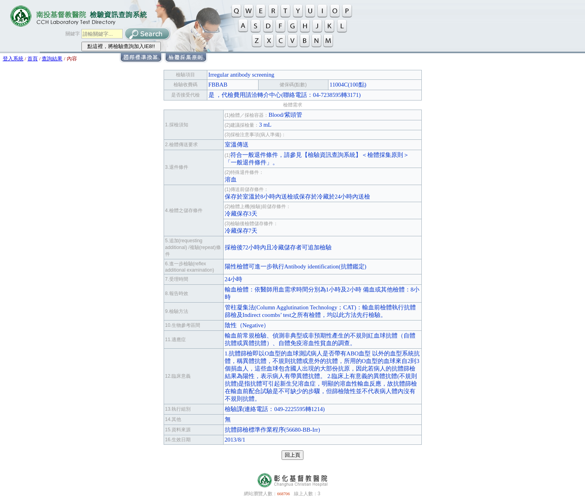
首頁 (32, 59)
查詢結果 (52, 59)
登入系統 (13, 59)
